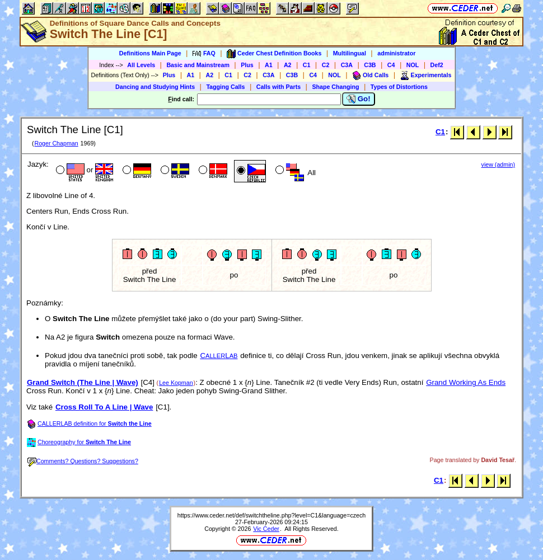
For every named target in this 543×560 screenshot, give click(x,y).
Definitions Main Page (150, 53)
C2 (326, 65)
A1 (269, 65)
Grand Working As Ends (465, 382)
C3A (347, 65)
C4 (391, 65)
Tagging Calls (225, 86)
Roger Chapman (56, 143)
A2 (288, 65)
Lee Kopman (176, 382)
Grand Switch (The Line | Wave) (82, 382)
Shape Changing (335, 86)
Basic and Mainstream (198, 65)
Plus (247, 65)
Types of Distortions (399, 86)
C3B (370, 65)
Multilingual (349, 53)
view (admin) (498, 164)
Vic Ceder (266, 528)
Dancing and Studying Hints (155, 86)
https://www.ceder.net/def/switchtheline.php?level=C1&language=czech (271, 515)
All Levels (141, 65)
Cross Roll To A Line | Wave (104, 407)
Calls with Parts (278, 86)
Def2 (436, 65)
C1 (307, 65)
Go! (359, 99)
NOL (412, 65)
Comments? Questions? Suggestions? (82, 461)
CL (218, 355)
